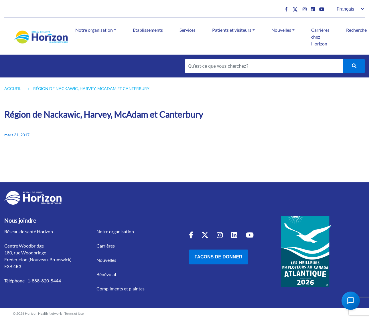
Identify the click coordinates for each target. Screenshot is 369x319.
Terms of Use (74, 313)
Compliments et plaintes (120, 288)
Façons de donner (218, 256)
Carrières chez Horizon (320, 36)
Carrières (105, 245)
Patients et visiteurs (231, 30)
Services (187, 30)
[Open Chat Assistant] (351, 301)
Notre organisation (94, 30)
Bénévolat (106, 274)
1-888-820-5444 (44, 280)
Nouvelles (281, 30)
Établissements (148, 30)
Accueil (12, 88)
